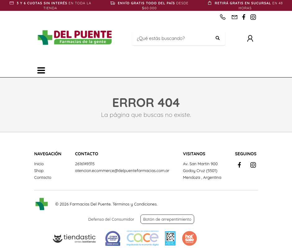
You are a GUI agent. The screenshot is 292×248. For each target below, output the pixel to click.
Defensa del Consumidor (111, 219)
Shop (38, 170)
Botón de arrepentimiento (167, 219)
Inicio (39, 163)
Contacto (42, 177)
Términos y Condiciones (134, 204)
